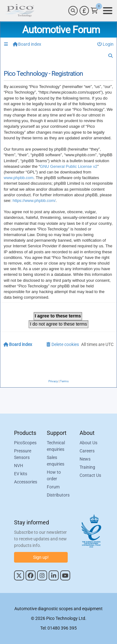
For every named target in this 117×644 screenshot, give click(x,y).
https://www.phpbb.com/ (34, 200)
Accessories (25, 481)
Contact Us (90, 475)
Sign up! (41, 557)
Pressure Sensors (22, 454)
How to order (54, 475)
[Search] (73, 10)
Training (87, 467)
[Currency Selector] (84, 10)
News (85, 458)
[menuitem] (105, 44)
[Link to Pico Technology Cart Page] (94, 11)
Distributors (58, 494)
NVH (18, 465)
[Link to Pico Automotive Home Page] (20, 10)
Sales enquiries (55, 460)
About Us (88, 442)
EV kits (20, 473)
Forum (53, 486)
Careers (87, 450)
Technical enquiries (56, 446)
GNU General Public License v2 (68, 166)
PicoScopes (25, 442)
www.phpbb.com (18, 177)
